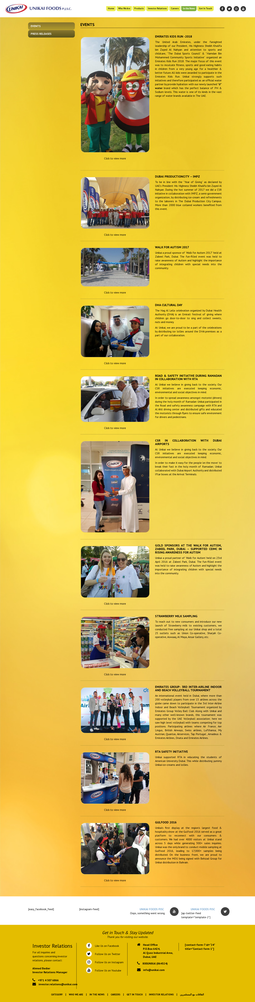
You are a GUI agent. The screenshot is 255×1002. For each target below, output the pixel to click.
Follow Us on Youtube (107, 970)
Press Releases (41, 33)
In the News (189, 8)
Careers (175, 8)
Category (57, 994)
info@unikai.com (154, 970)
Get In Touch (205, 8)
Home (111, 8)
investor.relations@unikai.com (58, 984)
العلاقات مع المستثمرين (192, 994)
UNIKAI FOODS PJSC (152, 909)
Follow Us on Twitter (106, 954)
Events (36, 26)
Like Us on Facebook (106, 946)
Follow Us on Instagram (108, 962)
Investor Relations (157, 8)
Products (139, 8)
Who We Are (124, 8)
